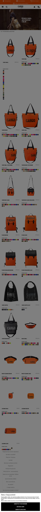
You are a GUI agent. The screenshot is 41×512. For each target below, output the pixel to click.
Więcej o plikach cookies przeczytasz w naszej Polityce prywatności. (14, 500)
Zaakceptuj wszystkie (20, 509)
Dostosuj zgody (20, 506)
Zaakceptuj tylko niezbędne (20, 504)
